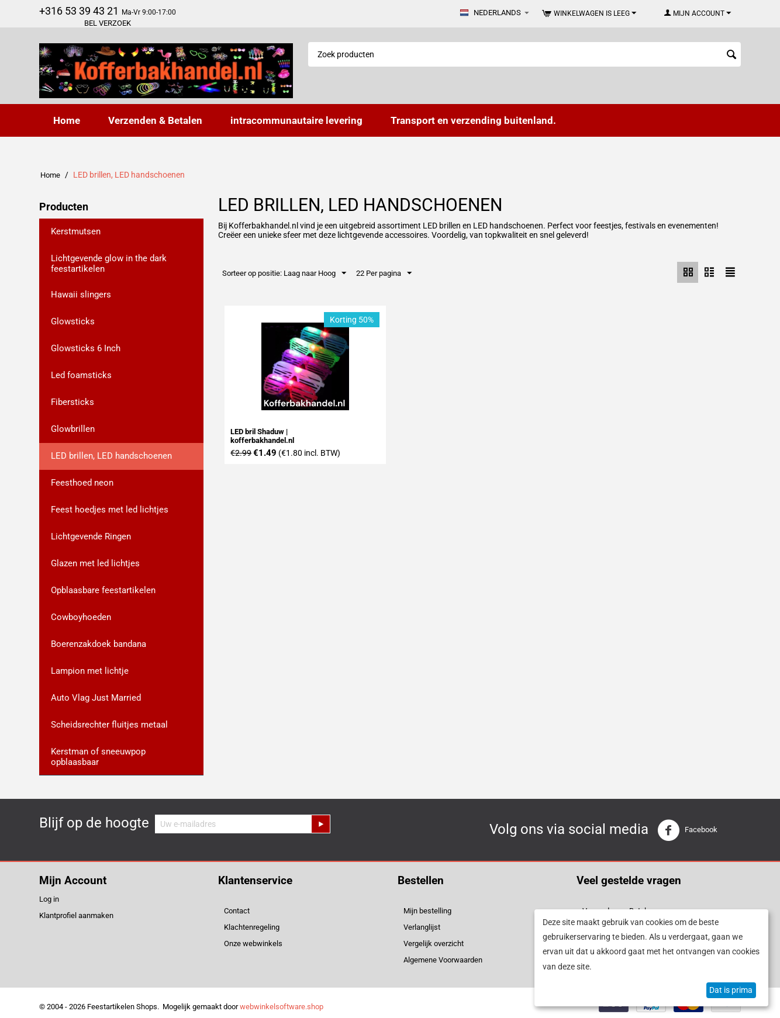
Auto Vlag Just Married (96, 697)
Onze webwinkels (253, 943)
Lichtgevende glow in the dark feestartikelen (109, 263)
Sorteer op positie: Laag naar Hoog (284, 273)
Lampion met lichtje (90, 671)
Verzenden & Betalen (155, 120)
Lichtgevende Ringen (91, 536)
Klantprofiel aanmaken (76, 915)
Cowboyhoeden (81, 617)
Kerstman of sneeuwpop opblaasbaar (98, 756)
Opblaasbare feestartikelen (103, 590)
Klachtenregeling (251, 927)
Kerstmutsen (76, 231)
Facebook (687, 830)
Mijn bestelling (427, 910)
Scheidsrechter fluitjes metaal (109, 724)
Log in (49, 899)
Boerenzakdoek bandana (98, 644)
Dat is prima (731, 990)
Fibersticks (72, 402)
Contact (237, 910)
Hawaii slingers (81, 294)
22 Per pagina (384, 273)
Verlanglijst (421, 927)
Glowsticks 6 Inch (85, 348)
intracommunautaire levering (296, 120)
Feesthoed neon (82, 482)
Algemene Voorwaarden (442, 959)
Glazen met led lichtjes (95, 563)
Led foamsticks (81, 375)
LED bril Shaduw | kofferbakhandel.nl (262, 436)
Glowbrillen (73, 429)
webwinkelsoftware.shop (281, 1006)
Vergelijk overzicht (433, 943)
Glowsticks (73, 321)
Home (66, 120)
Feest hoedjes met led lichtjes (109, 509)
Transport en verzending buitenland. (473, 120)
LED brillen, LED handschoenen (111, 456)
